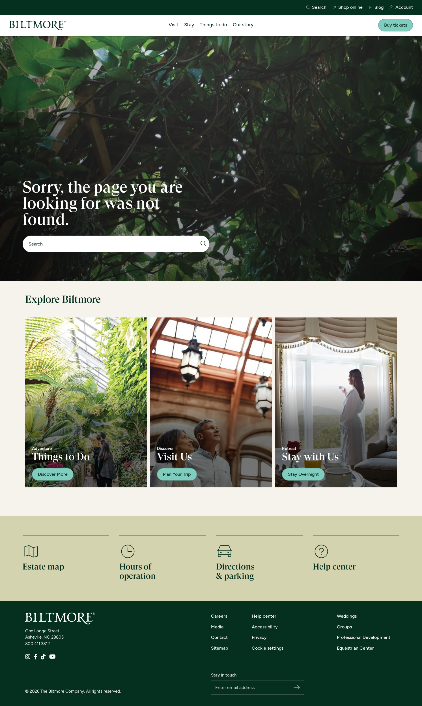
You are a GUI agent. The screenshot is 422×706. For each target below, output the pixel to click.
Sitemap (219, 648)
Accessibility (265, 627)
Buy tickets (395, 25)
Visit (173, 24)
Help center (264, 616)
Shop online (347, 7)
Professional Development (363, 637)
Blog (376, 7)
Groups (344, 627)
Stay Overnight (303, 474)
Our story (243, 24)
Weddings (347, 616)
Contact (219, 637)
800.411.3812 (37, 643)
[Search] (113, 243)
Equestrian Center (355, 648)
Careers (219, 616)
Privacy (259, 637)
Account (401, 7)
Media (217, 627)
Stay (189, 24)
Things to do (213, 24)
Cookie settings (267, 648)
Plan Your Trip (177, 474)
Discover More (53, 474)
